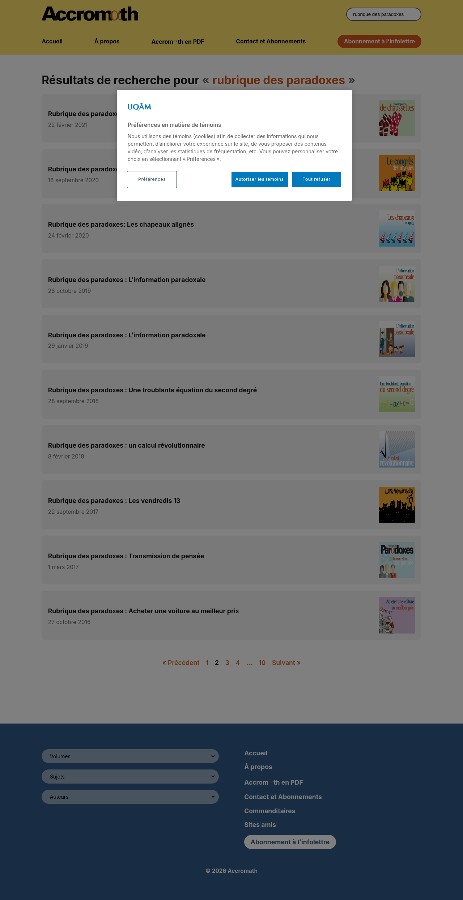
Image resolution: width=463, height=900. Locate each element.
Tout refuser (317, 179)
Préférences (152, 179)
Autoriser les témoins (259, 179)
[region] (234, 145)
